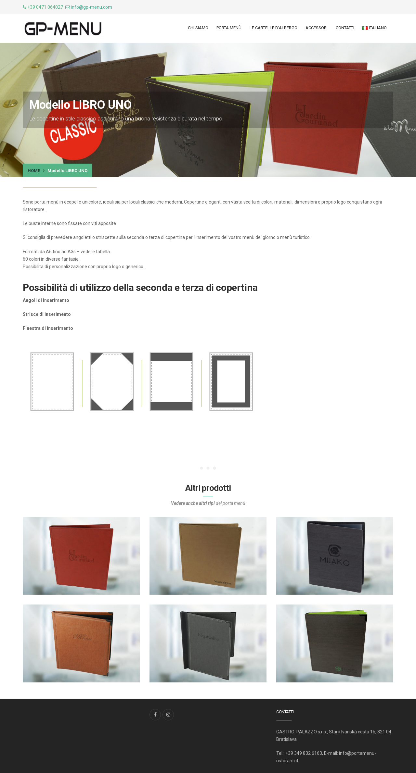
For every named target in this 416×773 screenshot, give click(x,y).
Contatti (345, 27)
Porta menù (228, 27)
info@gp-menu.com (91, 7)
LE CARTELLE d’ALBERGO (273, 27)
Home (34, 170)
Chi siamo (198, 27)
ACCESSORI (317, 27)
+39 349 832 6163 (303, 753)
